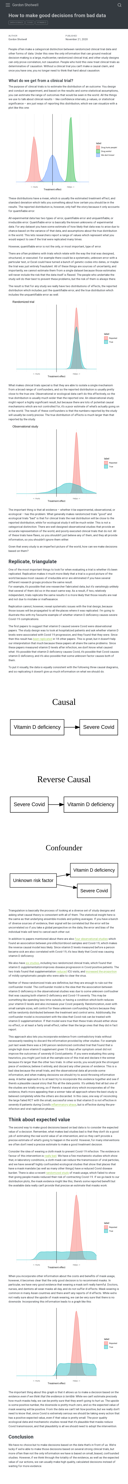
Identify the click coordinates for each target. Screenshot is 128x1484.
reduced (61, 971)
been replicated (42, 639)
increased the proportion (101, 971)
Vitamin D (41, 22)
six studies (32, 963)
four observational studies (91, 938)
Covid (30, 22)
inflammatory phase (63, 1104)
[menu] (8, 5)
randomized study (57, 1172)
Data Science (16, 22)
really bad (50, 1155)
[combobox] (119, 4)
